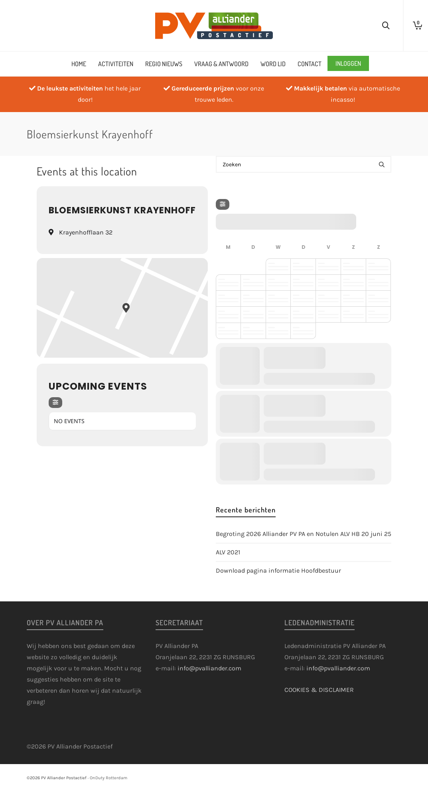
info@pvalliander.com (209, 668)
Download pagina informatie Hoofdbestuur (278, 570)
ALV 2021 (228, 552)
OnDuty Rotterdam (108, 777)
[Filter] (55, 402)
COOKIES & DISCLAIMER (319, 689)
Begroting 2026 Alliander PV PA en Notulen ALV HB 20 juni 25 (303, 534)
